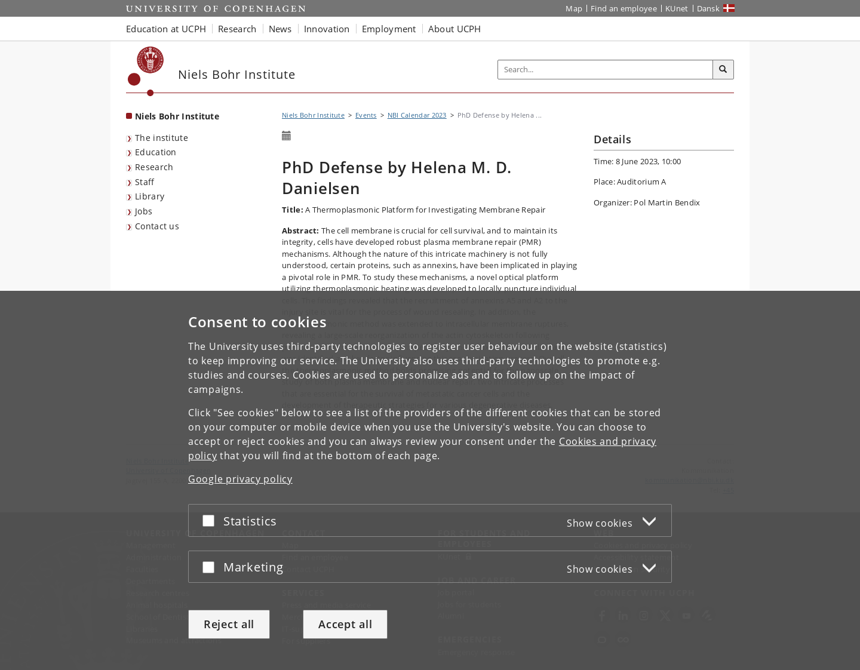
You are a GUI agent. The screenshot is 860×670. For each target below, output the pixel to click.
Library (149, 196)
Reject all (229, 624)
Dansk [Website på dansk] (708, 8)
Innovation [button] (327, 29)
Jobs (143, 211)
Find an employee (624, 8)
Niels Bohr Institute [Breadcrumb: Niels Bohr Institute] (313, 114)
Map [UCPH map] (574, 8)
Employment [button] (389, 29)
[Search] (723, 70)
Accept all (345, 624)
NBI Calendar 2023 (417, 114)
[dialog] (430, 480)
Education (156, 152)
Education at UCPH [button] (166, 29)
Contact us (157, 226)
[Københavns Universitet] (146, 71)
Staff (145, 182)
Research (154, 167)
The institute (161, 137)
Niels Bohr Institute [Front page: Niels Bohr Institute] (177, 116)
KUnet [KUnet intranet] (677, 8)
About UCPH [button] (454, 29)
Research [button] (237, 29)
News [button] (280, 29)
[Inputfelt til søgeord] (605, 69)
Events (366, 114)
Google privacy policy (240, 478)
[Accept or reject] (211, 520)
